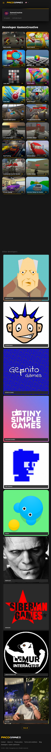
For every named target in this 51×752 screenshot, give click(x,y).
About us (10, 742)
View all (25, 728)
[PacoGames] (11, 737)
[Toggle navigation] (3, 3)
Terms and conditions (30, 742)
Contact (3, 742)
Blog (40, 742)
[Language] (27, 2)
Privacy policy (19, 742)
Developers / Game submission (10, 744)
